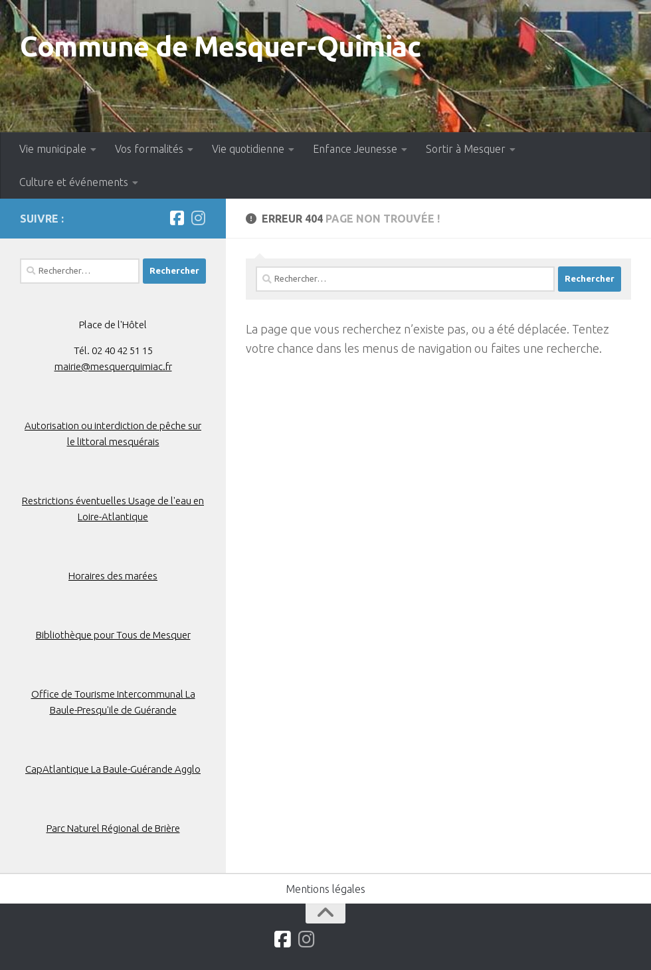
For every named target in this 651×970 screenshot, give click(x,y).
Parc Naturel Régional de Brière (113, 828)
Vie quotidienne (248, 149)
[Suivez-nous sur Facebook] (177, 218)
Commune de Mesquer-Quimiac (220, 46)
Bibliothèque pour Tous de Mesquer (113, 634)
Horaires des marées (112, 575)
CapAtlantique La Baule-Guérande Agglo (113, 769)
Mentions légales (325, 889)
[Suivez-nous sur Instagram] (198, 218)
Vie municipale (52, 149)
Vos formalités (149, 149)
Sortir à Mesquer (466, 149)
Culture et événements (73, 182)
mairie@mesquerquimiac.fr (113, 366)
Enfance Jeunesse (355, 149)
